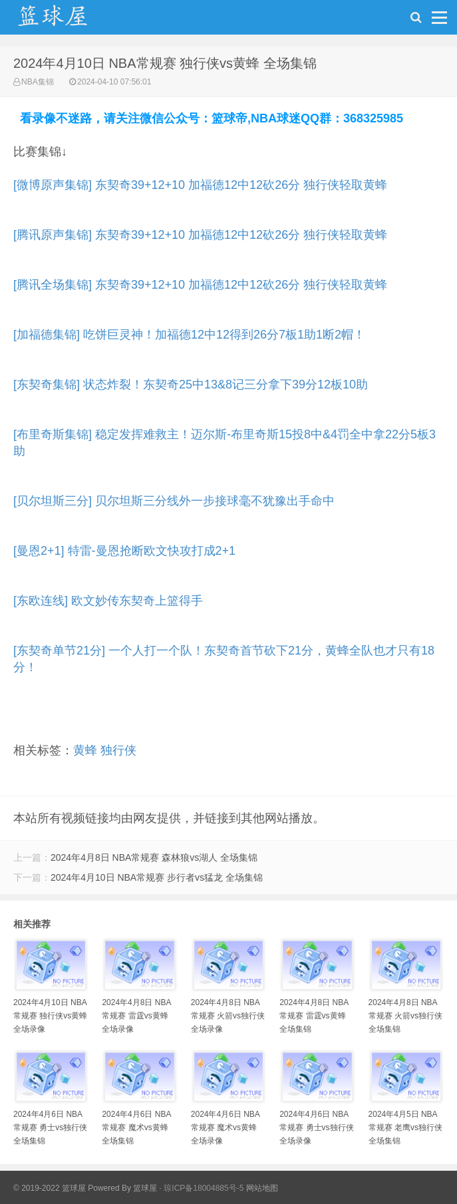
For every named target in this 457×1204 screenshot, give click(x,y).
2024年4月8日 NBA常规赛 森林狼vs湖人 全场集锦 (154, 857)
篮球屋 (145, 1188)
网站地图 (262, 1188)
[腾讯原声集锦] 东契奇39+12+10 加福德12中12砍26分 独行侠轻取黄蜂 (200, 234)
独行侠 (118, 750)
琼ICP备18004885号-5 (203, 1188)
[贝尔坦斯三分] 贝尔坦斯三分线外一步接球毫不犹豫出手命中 (174, 501)
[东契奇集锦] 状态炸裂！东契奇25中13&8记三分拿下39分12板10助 (190, 384)
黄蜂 (85, 750)
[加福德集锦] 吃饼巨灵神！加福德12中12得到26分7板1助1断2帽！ (189, 334)
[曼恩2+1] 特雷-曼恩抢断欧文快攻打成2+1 (124, 550)
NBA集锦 (37, 81)
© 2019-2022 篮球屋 (49, 1188)
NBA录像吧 (66, 21)
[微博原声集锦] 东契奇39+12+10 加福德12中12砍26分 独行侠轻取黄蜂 (200, 185)
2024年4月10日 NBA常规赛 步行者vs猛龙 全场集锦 (157, 877)
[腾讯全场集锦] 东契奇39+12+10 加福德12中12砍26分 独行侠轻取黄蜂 (200, 284)
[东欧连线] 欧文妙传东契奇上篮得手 (108, 600)
